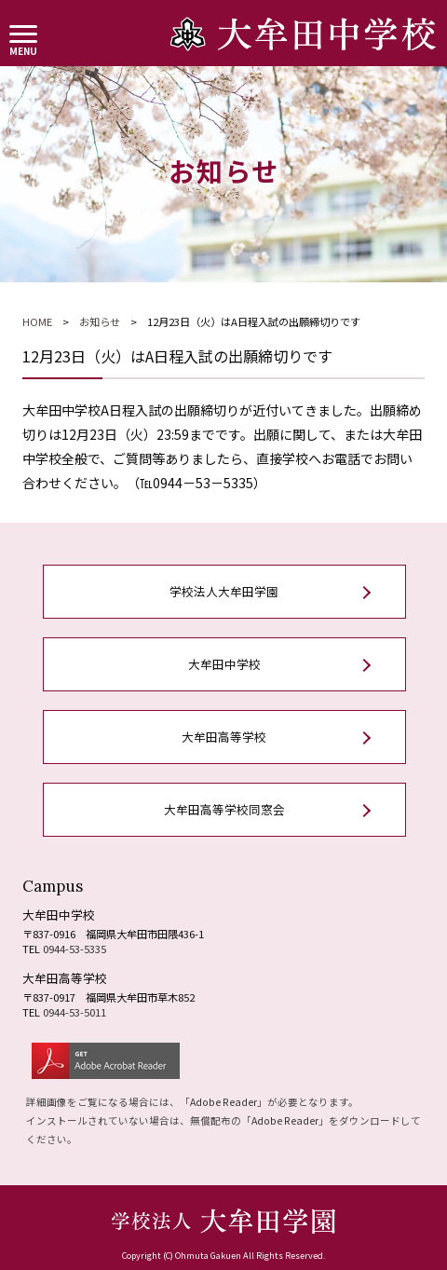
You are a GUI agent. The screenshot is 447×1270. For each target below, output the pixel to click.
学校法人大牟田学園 (223, 591)
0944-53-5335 (74, 948)
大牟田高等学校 (224, 736)
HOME (37, 321)
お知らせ (99, 321)
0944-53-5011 (74, 1011)
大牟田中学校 (224, 664)
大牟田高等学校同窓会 (224, 809)
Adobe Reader (223, 1102)
